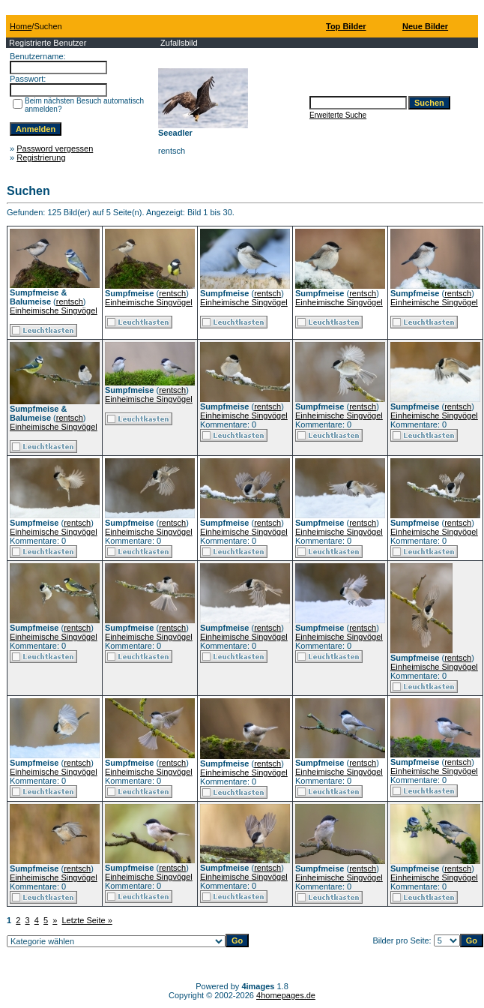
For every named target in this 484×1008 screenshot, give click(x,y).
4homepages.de (285, 995)
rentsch (69, 301)
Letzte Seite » (87, 920)
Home (20, 26)
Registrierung (40, 157)
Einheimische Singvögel (53, 310)
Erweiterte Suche (337, 115)
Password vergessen (54, 148)
